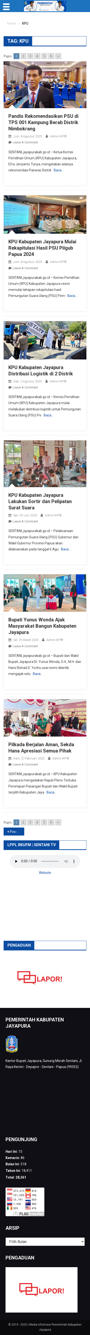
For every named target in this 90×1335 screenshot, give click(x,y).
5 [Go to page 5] (44, 56)
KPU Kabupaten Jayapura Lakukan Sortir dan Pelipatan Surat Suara (40, 501)
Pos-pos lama (17, 832)
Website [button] (45, 873)
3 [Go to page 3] (30, 56)
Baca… (59, 170)
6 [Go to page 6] (51, 56)
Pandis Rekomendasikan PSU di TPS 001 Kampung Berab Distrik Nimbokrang (43, 122)
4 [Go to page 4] (37, 56)
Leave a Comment (25, 142)
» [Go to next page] (58, 56)
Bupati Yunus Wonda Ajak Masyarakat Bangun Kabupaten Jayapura (42, 626)
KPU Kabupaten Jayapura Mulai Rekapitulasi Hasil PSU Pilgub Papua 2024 (42, 248)
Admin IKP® (58, 136)
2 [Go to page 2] (23, 56)
